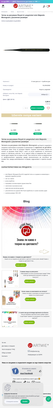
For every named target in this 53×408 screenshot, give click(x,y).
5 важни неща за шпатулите (29, 271)
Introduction (4, 11)
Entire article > (21, 265)
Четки (12, 11)
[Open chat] (48, 399)
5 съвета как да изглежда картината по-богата (33, 312)
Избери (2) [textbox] (44, 94)
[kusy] (25, 108)
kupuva (13, 133)
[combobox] (39, 94)
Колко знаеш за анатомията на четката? (34, 291)
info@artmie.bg (34, 351)
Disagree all (12, 401)
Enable (25, 401)
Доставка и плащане (8, 346)
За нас (4, 342)
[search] (44, 6)
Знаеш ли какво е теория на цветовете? (17, 257)
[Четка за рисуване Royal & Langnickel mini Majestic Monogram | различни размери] (26, 50)
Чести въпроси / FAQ (8, 349)
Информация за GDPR (35, 354)
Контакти (4, 356)
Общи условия (6, 353)
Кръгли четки (20, 11)
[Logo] (23, 6)
